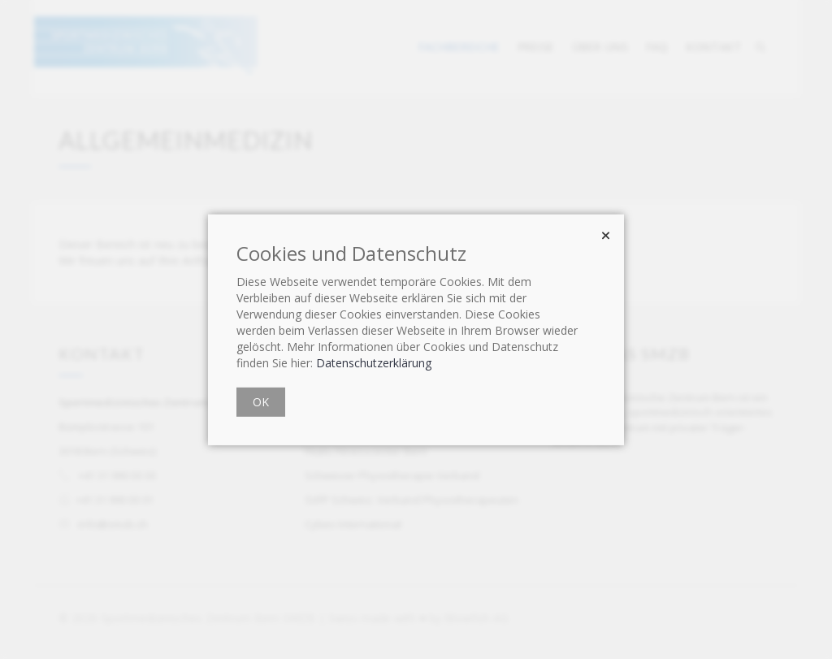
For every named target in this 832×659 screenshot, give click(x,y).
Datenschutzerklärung (373, 363)
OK (261, 402)
